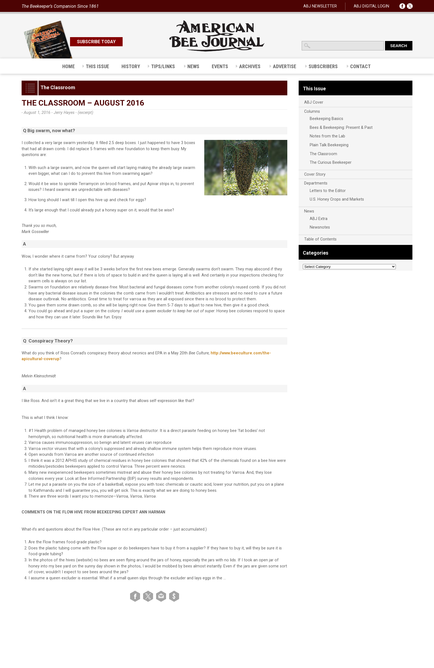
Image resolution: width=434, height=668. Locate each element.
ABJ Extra (318, 218)
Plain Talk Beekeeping (329, 145)
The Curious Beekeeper (331, 162)
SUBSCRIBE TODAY (96, 41)
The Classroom (323, 154)
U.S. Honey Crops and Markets (337, 199)
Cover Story (315, 174)
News (309, 211)
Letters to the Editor (328, 190)
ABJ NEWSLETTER (320, 6)
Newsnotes (320, 227)
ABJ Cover (313, 102)
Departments (315, 183)
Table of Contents (320, 239)
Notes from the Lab (327, 136)
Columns (312, 111)
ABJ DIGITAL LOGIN (371, 6)
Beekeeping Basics (326, 118)
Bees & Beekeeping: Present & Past (341, 127)
